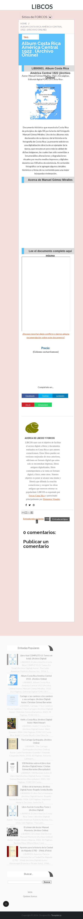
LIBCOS (42, 6)
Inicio (30, 892)
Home (23, 23)
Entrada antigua (60, 519)
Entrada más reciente (33, 518)
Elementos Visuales (51, 499)
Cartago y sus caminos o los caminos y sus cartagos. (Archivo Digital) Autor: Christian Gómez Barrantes (36, 699)
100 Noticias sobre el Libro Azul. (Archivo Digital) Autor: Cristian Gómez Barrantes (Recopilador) (36, 766)
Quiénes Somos (30, 896)
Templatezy (56, 915)
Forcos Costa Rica (37, 496)
